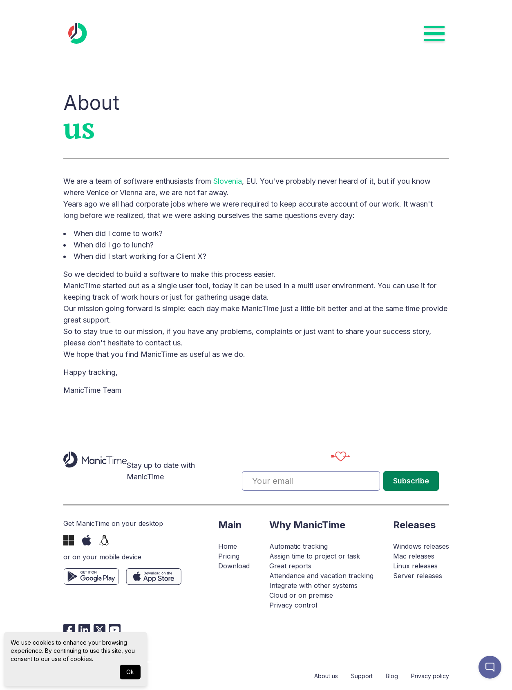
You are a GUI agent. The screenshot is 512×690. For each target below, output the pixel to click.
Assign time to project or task (314, 556)
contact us (163, 342)
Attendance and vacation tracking (321, 576)
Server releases (417, 576)
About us (326, 675)
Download (234, 566)
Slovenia (227, 181)
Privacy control (293, 605)
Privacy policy (430, 675)
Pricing (228, 556)
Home (227, 546)
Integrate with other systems (313, 585)
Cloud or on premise (301, 595)
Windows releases (421, 546)
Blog (392, 675)
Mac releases (413, 556)
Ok (130, 671)
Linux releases (415, 566)
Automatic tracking (298, 546)
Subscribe (411, 480)
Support (362, 675)
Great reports (290, 566)
